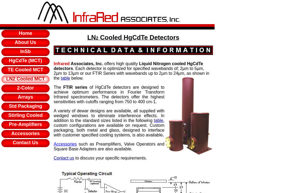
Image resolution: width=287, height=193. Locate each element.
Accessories (65, 144)
